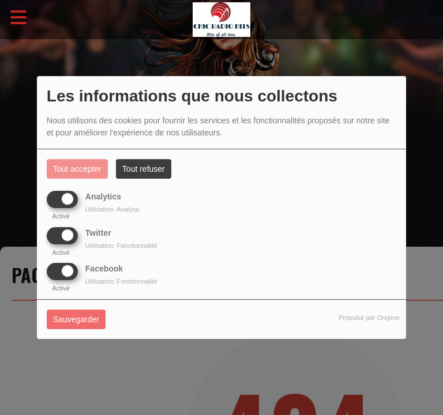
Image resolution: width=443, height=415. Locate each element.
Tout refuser (143, 168)
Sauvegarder (76, 319)
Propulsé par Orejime (369, 317)
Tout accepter (77, 168)
